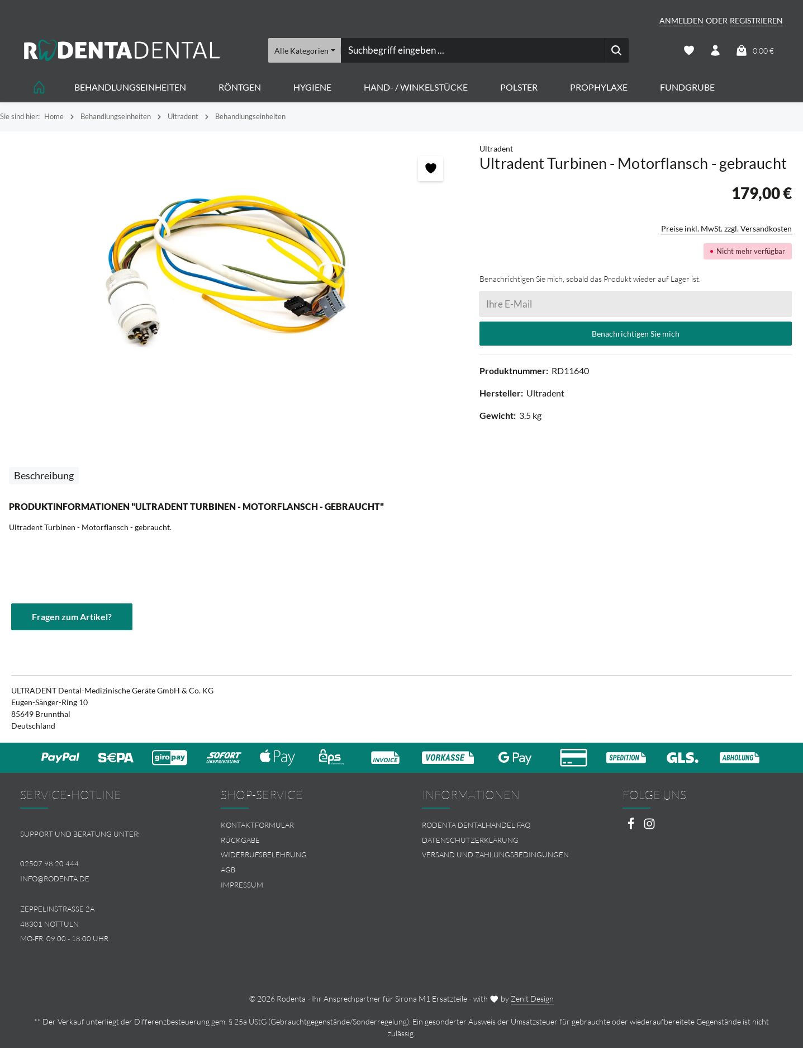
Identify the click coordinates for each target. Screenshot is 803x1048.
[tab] (44, 475)
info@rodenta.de (54, 878)
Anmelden (681, 20)
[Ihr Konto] (716, 51)
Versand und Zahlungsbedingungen (495, 854)
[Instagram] (649, 827)
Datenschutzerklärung (470, 839)
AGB (228, 869)
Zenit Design (532, 998)
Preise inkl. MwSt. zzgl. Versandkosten (726, 228)
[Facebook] (632, 827)
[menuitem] (301, 825)
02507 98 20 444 (49, 863)
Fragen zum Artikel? (72, 616)
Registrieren (756, 20)
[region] (234, 268)
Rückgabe (240, 839)
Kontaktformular (257, 824)
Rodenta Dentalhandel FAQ (476, 824)
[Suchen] (617, 50)
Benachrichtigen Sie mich (636, 333)
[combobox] (472, 50)
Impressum (242, 884)
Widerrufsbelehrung (264, 854)
